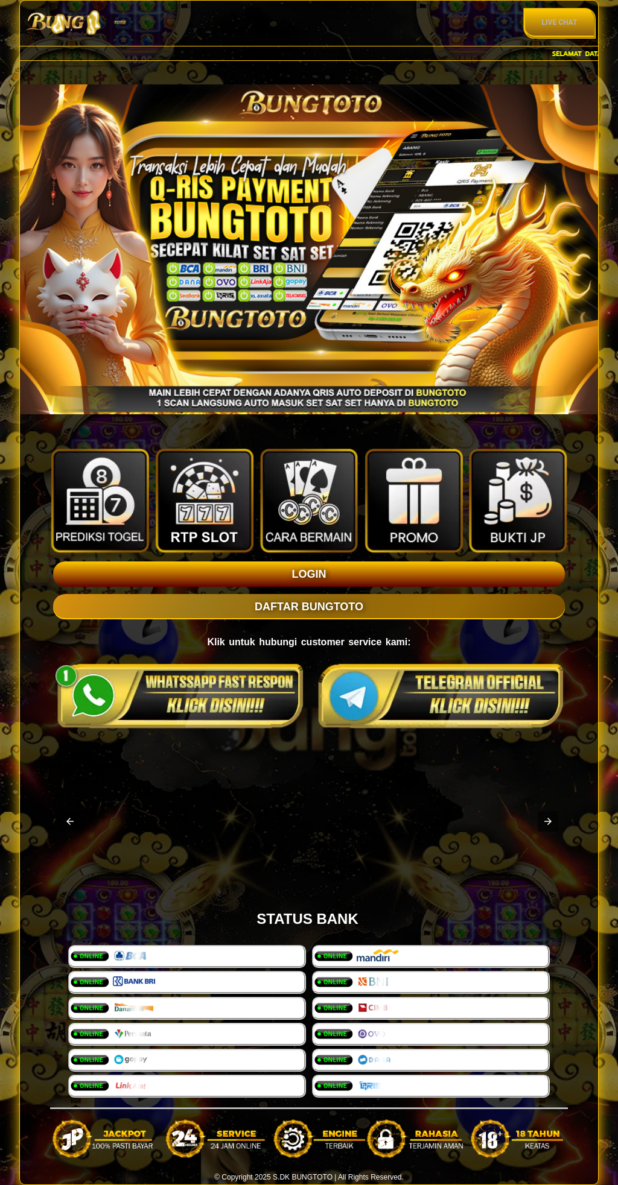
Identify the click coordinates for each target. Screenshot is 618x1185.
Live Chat (560, 22)
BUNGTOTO (312, 1177)
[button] (70, 821)
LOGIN (309, 574)
